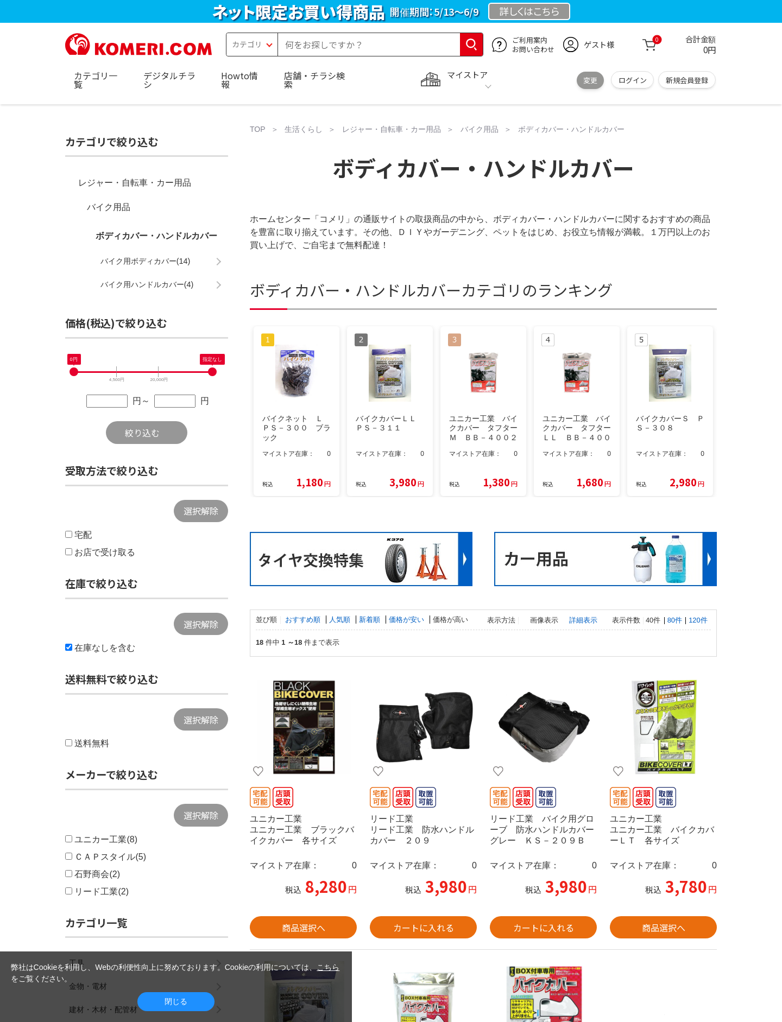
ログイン (633, 80)
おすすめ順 (304, 619)
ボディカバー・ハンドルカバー (156, 235)
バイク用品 (108, 207)
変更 (590, 80)
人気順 (340, 619)
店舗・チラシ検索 (314, 80)
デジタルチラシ (169, 80)
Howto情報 (239, 80)
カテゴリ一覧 (95, 80)
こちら (328, 967)
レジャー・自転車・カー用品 (134, 182)
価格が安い (407, 619)
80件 (674, 620)
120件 (698, 620)
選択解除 (201, 510)
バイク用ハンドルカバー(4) (147, 284)
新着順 (370, 619)
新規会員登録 (687, 80)
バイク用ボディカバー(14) (145, 261)
